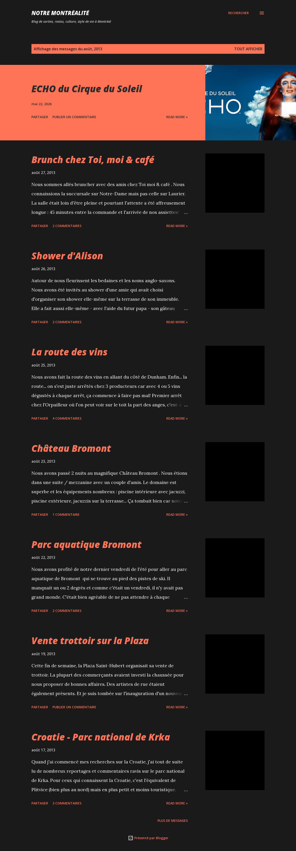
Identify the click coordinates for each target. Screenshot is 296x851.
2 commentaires (66, 226)
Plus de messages (172, 820)
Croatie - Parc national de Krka (100, 737)
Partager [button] (39, 117)
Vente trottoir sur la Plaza (90, 640)
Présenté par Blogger (148, 838)
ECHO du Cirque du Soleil (86, 88)
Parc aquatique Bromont (86, 544)
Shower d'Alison (67, 255)
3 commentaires (66, 803)
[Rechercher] (238, 13)
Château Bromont (71, 448)
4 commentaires (66, 418)
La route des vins (69, 351)
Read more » (177, 117)
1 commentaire (66, 514)
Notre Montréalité (60, 13)
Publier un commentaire (74, 117)
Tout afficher (248, 48)
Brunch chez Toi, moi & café (92, 159)
